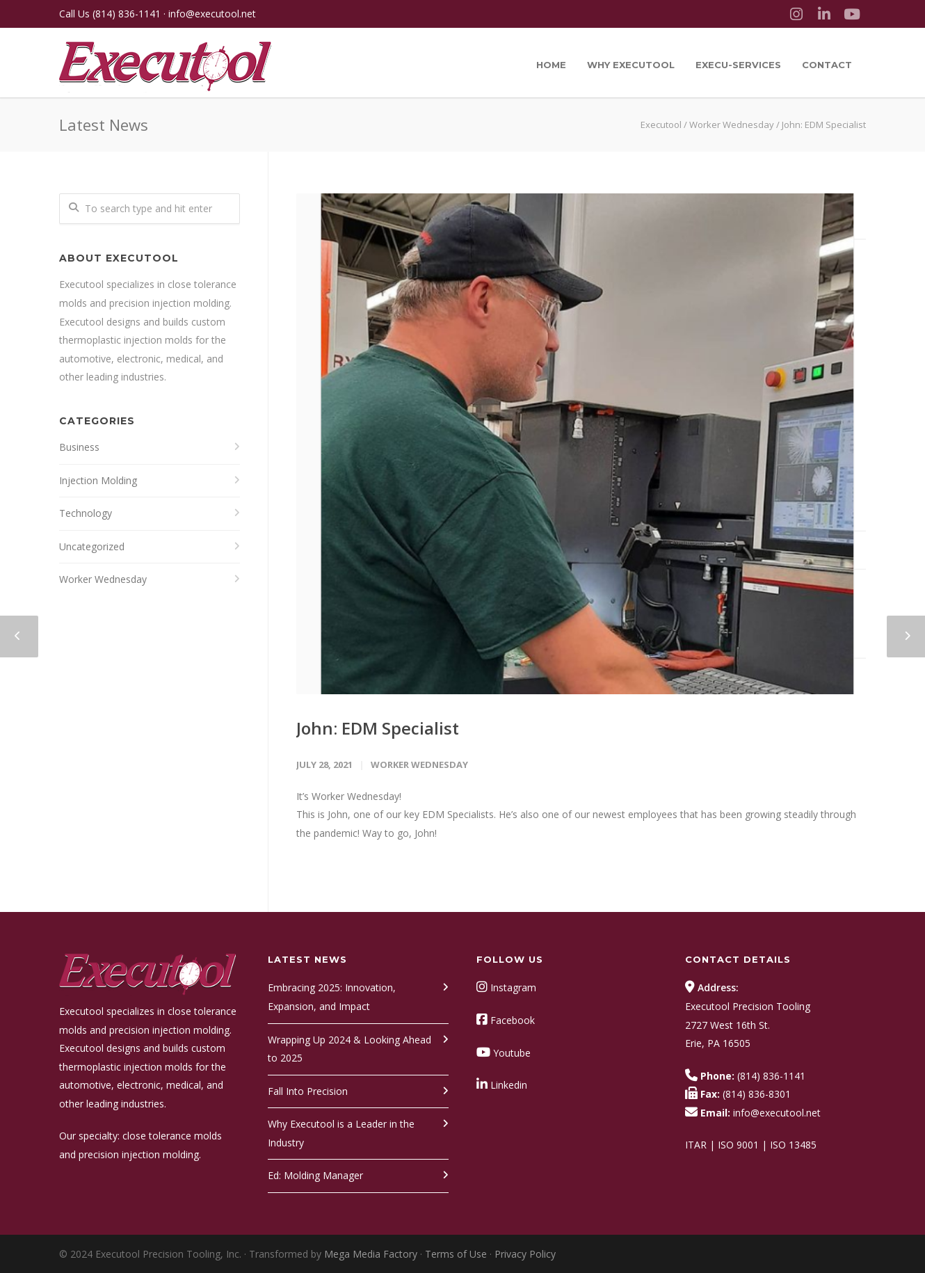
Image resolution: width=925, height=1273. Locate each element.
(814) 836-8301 (757, 1093)
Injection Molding (98, 480)
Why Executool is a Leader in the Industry (341, 1133)
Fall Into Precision (308, 1091)
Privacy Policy (525, 1253)
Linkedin (508, 1084)
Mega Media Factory (370, 1253)
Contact (827, 64)
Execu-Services (738, 64)
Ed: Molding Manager (315, 1175)
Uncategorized (91, 546)
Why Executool (631, 64)
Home (551, 64)
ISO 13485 (793, 1144)
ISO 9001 (738, 1144)
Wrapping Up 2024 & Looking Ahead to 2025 (349, 1049)
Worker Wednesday (731, 124)
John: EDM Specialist (377, 727)
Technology (85, 513)
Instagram (513, 987)
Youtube (512, 1052)
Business (79, 447)
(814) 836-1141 (126, 13)
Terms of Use (456, 1253)
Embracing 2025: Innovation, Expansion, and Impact (332, 997)
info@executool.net (212, 13)
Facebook (512, 1020)
